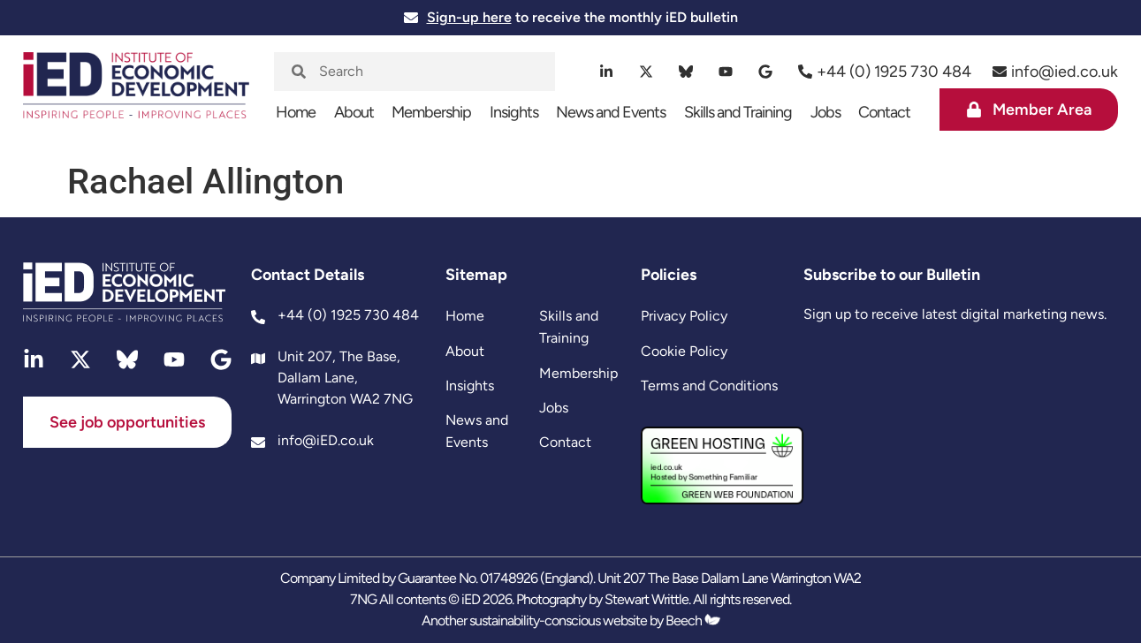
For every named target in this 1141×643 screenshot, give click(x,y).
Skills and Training (738, 112)
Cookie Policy (684, 351)
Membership (431, 112)
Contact (884, 112)
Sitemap (476, 274)
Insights (514, 112)
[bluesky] (686, 71)
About (354, 112)
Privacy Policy (684, 315)
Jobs (825, 112)
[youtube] (726, 71)
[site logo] (136, 94)
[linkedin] (607, 71)
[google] (766, 71)
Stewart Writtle (646, 599)
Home (296, 112)
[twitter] (646, 71)
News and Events (611, 112)
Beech (693, 620)
